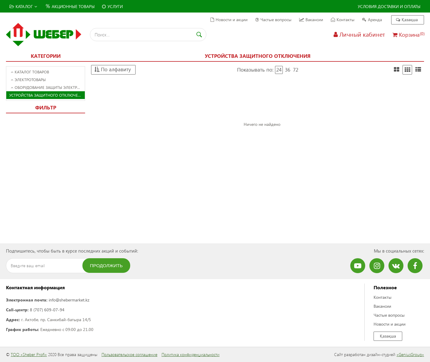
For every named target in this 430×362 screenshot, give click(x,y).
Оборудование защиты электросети (48, 87)
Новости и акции (229, 19)
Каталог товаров (30, 71)
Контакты (342, 19)
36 (287, 69)
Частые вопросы (273, 19)
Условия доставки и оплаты (389, 6)
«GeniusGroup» (410, 354)
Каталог (23, 6)
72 (295, 69)
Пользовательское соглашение (129, 354)
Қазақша (407, 19)
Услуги (112, 6)
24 (279, 69)
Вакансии (311, 19)
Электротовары (28, 79)
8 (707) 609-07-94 (47, 310)
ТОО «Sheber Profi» (29, 354)
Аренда (372, 19)
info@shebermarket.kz (69, 300)
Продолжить (106, 265)
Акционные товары (69, 6)
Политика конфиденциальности (190, 354)
